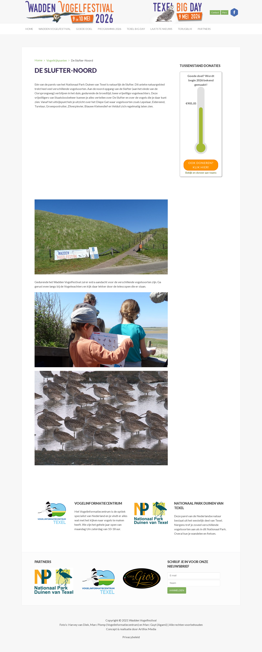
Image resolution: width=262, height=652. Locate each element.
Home (29, 28)
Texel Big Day (136, 28)
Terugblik (185, 28)
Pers (224, 12)
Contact (215, 12)
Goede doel (84, 28)
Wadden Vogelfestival (55, 28)
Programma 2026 (109, 28)
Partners (204, 28)
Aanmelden (176, 590)
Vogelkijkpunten (56, 60)
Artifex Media (147, 629)
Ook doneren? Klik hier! (200, 165)
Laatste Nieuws (161, 28)
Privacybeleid (131, 637)
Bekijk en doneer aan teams (201, 172)
